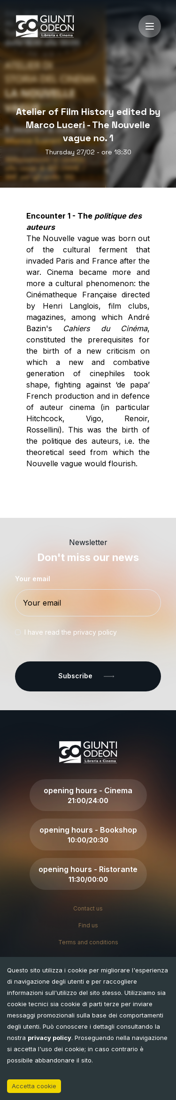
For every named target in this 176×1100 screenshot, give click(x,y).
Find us (88, 925)
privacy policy (49, 1037)
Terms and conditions (88, 942)
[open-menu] (149, 26)
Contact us (88, 908)
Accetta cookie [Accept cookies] (34, 1086)
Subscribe (88, 676)
